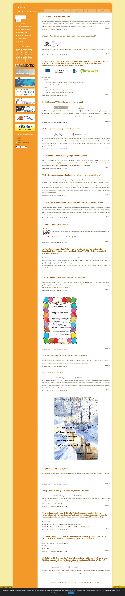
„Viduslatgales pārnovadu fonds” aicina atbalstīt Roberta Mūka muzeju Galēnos (72, 202)
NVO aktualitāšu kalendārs (52, 373)
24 (81, 582)
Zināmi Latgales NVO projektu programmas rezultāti (62, 102)
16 (69, 582)
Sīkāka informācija (46, 26)
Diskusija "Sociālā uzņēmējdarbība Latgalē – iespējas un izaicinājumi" (69, 36)
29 (88, 582)
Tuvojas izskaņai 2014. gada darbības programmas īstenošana (65, 491)
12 (63, 582)
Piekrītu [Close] (71, 593)
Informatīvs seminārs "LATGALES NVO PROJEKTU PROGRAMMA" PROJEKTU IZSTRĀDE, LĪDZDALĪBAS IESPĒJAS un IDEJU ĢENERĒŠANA (74, 537)
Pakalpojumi (22, 32)
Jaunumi (51, 11)
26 (84, 582)
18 (72, 582)
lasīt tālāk (107, 28)
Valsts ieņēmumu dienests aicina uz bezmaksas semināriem (64, 278)
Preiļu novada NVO (25, 38)
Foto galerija (90, 11)
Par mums (21, 24)
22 (78, 582)
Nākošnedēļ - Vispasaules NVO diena (56, 16)
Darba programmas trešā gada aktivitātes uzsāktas (61, 129)
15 (68, 582)
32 (93, 582)
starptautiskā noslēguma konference (58, 260)
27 (85, 582)
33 (94, 582)
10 (60, 582)
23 (79, 582)
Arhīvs (20, 41)
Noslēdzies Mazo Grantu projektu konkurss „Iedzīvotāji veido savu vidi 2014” (71, 175)
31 (91, 582)
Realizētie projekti (24, 35)
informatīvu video (75, 26)
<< (51, 582)
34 (95, 582)
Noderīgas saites (77, 11)
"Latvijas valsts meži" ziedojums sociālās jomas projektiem (64, 356)
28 (87, 582)
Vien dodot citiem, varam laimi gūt (55, 224)
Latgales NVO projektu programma (55, 469)
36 (98, 582)
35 (97, 582)
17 (71, 582)
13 (65, 582)
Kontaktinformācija (103, 11)
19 (74, 582)
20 (75, 582)
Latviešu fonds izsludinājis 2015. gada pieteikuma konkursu (64, 156)
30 (90, 582)
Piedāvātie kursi (63, 11)
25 (82, 582)
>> (100, 582)
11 (62, 582)
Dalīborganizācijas (24, 27)
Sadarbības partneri (24, 30)
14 (66, 582)
